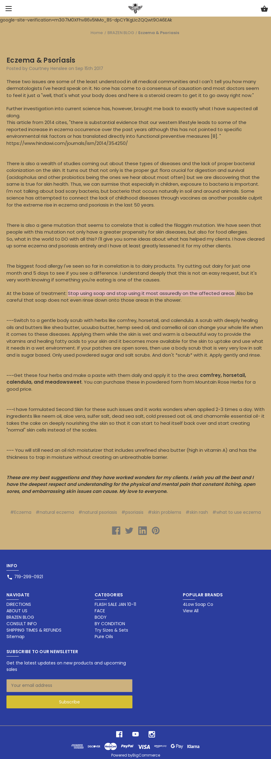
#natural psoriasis (97, 512)
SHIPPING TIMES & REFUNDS (33, 630)
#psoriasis (132, 512)
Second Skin (69, 409)
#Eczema (20, 512)
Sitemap (15, 636)
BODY (101, 617)
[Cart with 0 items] (264, 9)
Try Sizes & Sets (111, 630)
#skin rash (197, 512)
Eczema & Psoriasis (41, 60)
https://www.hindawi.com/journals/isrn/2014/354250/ (67, 143)
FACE (100, 611)
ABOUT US (16, 611)
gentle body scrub (62, 320)
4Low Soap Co (198, 604)
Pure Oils (104, 636)
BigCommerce (146, 755)
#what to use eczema (236, 512)
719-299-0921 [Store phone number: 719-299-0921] (28, 577)
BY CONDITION (110, 624)
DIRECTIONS (18, 604)
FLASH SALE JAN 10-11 (115, 604)
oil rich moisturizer (81, 450)
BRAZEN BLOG (20, 617)
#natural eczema (55, 512)
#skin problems (164, 512)
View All (190, 611)
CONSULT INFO (21, 624)
